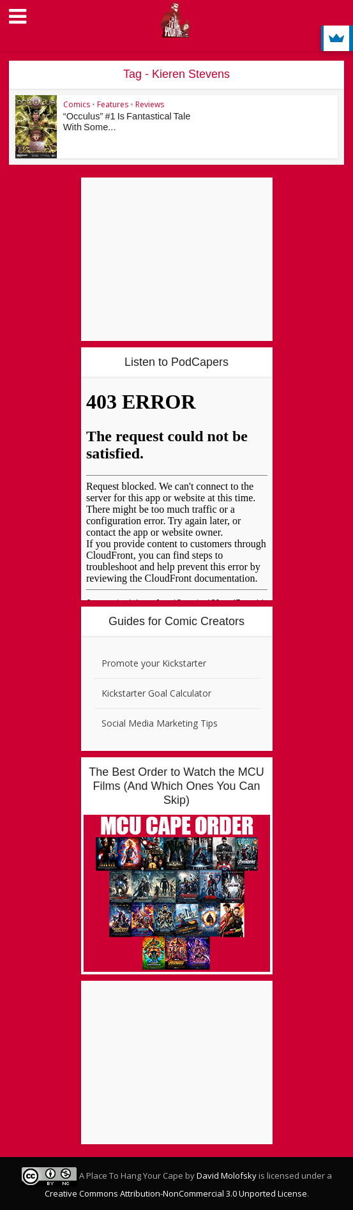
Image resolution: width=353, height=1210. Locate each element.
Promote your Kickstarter (153, 663)
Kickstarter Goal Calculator (156, 693)
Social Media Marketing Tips (159, 723)
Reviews (149, 104)
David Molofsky (227, 1175)
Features (112, 104)
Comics (76, 104)
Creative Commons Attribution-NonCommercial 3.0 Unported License (176, 1193)
